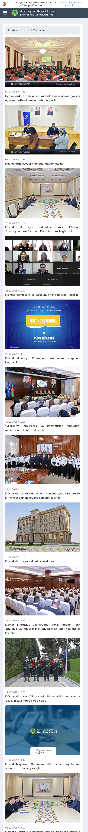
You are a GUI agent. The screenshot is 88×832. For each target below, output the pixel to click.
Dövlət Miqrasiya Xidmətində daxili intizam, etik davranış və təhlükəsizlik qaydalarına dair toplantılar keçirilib (42, 629)
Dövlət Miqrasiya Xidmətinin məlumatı (30, 561)
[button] (44, 4)
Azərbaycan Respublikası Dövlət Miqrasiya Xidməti (37, 12)
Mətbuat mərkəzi (18, 30)
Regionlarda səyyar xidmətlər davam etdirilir (34, 163)
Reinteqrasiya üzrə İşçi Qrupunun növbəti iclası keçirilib (41, 294)
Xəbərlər (39, 30)
